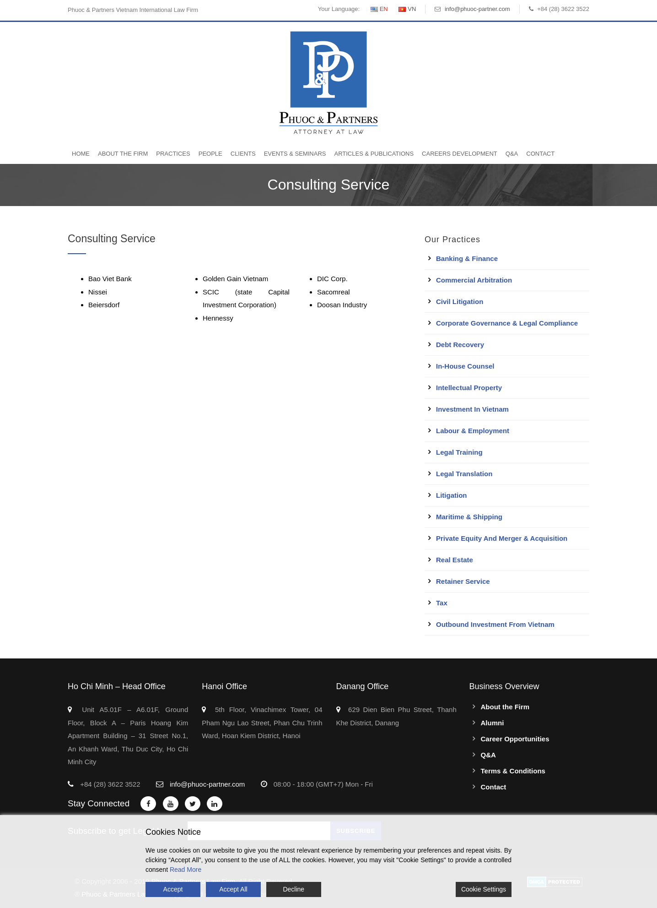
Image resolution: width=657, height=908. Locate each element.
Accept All (233, 889)
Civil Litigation (459, 301)
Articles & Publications (374, 153)
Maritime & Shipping (469, 517)
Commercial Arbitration (474, 280)
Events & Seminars (295, 153)
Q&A (512, 153)
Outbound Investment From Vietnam (495, 624)
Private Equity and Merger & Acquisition (501, 538)
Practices (173, 153)
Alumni (492, 723)
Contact (540, 153)
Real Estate (454, 560)
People (210, 153)
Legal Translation (464, 474)
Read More (185, 869)
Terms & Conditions (513, 771)
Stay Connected (98, 803)
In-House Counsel (465, 366)
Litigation (451, 495)
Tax (441, 603)
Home (81, 153)
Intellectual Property (469, 387)
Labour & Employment (472, 431)
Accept (173, 889)
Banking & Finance (467, 258)
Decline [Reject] (293, 889)
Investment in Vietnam (472, 409)
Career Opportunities (515, 739)
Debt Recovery (460, 344)
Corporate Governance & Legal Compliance (507, 323)
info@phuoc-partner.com (477, 8)
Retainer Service (463, 581)
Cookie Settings (483, 889)
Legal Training (459, 452)
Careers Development (459, 153)
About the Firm (123, 153)
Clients (243, 153)
